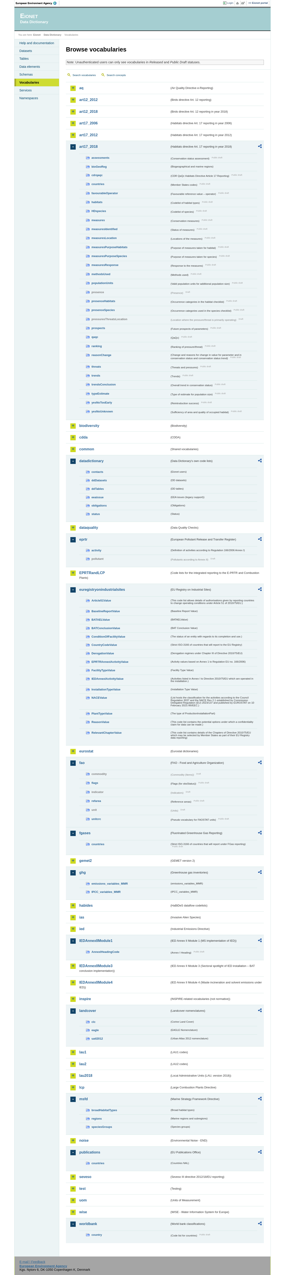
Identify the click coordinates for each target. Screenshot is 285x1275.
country (97, 1234)
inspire (85, 999)
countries (98, 184)
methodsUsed (101, 274)
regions (97, 1118)
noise (84, 1140)
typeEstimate (100, 393)
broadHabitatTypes (104, 1110)
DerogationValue (103, 653)
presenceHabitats (103, 301)
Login (230, 3)
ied (81, 929)
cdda (83, 437)
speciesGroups (102, 1127)
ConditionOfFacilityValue (108, 636)
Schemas (26, 74)
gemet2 (85, 861)
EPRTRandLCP (92, 573)
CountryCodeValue (104, 645)
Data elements (29, 66)
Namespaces (28, 98)
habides (86, 905)
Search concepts (116, 75)
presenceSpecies (103, 310)
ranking (97, 346)
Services (25, 90)
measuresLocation (104, 238)
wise (83, 1212)
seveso (85, 1177)
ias (81, 917)
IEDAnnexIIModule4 (95, 982)
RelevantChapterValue (107, 732)
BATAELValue (101, 619)
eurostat (86, 751)
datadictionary (91, 461)
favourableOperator (105, 193)
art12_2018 (88, 111)
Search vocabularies (84, 75)
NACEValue (99, 697)
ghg (82, 872)
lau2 (82, 1064)
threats (96, 366)
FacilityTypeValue (103, 670)
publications (89, 1152)
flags (95, 783)
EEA (37, 3)
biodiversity (89, 426)
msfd (83, 1099)
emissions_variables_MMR (110, 883)
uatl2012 (97, 1038)
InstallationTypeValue (106, 689)
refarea (96, 801)
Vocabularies (29, 82)
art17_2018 (88, 146)
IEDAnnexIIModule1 (95, 941)
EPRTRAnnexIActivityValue (110, 661)
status (96, 514)
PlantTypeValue (102, 713)
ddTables (98, 488)
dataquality (88, 527)
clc (94, 1022)
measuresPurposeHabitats (109, 247)
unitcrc (96, 819)
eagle (95, 1030)
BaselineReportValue (106, 611)
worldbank (88, 1224)
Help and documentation (36, 43)
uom (83, 1200)
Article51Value (101, 600)
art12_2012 (88, 100)
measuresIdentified (105, 229)
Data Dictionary (52, 34)
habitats (97, 202)
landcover (87, 1011)
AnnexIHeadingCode (105, 952)
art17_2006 (88, 123)
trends (96, 375)
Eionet (37, 34)
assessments (100, 157)
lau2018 (85, 1075)
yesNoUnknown (102, 411)
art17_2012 (88, 135)
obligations (99, 505)
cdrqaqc (97, 175)
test (82, 1189)
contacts (97, 472)
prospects (98, 328)
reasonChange (101, 355)
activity (96, 550)
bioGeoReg (99, 166)
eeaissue (98, 497)
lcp (81, 1087)
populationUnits (102, 283)
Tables (24, 58)
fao (82, 763)
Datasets (25, 51)
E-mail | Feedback (32, 1262)
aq (81, 88)
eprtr (83, 539)
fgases (85, 833)
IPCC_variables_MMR (106, 892)
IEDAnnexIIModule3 (95, 966)
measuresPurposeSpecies (109, 256)
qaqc (95, 337)
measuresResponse (105, 265)
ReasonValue (100, 722)
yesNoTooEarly (102, 402)
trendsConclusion (104, 384)
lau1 (82, 1052)
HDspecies (99, 211)
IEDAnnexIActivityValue (108, 678)
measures (98, 220)
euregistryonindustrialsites (102, 589)
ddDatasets (99, 480)
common (86, 449)
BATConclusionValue (106, 628)
